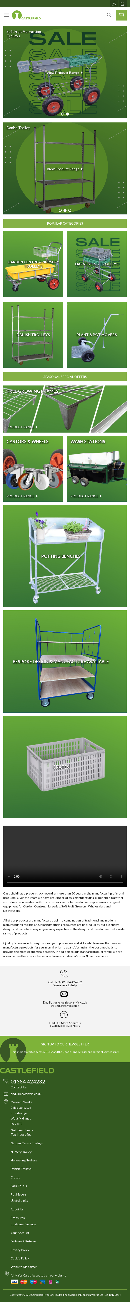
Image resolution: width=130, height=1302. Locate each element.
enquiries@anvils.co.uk (72, 1002)
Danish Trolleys (21, 1168)
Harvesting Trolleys (24, 1160)
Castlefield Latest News (65, 1026)
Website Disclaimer (24, 1267)
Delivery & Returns (23, 1241)
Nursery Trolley (21, 1152)
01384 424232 (72, 982)
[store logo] (26, 14)
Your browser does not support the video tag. (65, 856)
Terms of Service (102, 1051)
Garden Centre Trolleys (27, 1143)
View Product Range (65, 72)
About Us (17, 1209)
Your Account (20, 1233)
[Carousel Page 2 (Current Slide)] (67, 114)
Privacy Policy (79, 1051)
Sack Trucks (19, 1186)
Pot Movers (19, 1194)
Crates (15, 1177)
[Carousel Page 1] (62, 114)
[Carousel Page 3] (69, 210)
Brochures (18, 1218)
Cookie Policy (20, 1258)
